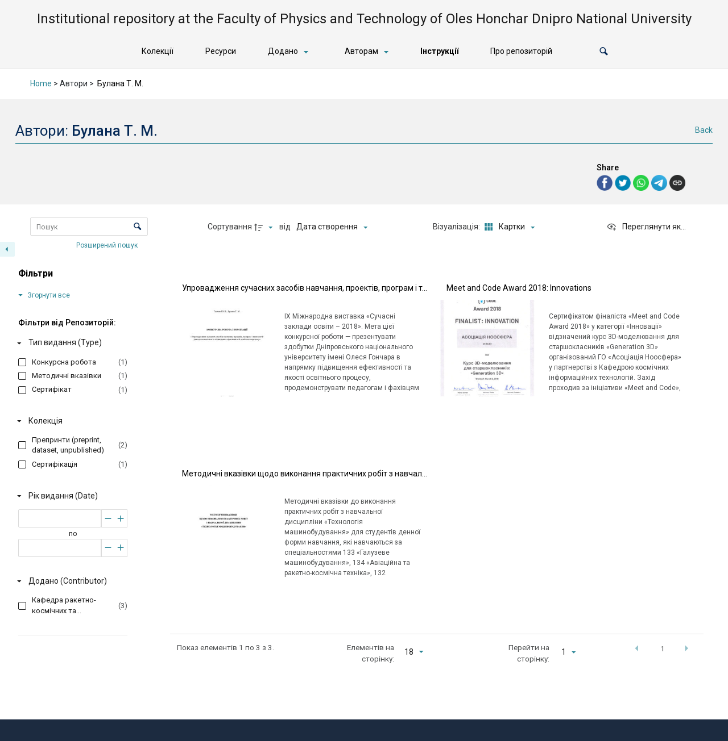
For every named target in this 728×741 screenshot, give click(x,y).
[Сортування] (332, 227)
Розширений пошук (107, 245)
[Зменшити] (107, 518)
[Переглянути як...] (646, 227)
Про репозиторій (521, 51)
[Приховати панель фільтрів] (7, 249)
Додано (283, 51)
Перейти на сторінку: (528, 653)
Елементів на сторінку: (370, 653)
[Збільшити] (120, 518)
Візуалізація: (457, 226)
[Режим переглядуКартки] (508, 227)
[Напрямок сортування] (265, 227)
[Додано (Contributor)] (70, 581)
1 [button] (662, 648)
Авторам (361, 51)
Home (41, 83)
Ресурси (220, 51)
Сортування (230, 226)
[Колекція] (70, 421)
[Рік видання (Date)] (70, 496)
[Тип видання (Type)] (70, 343)
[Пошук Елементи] (89, 226)
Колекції (157, 51)
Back (704, 130)
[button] (603, 51)
